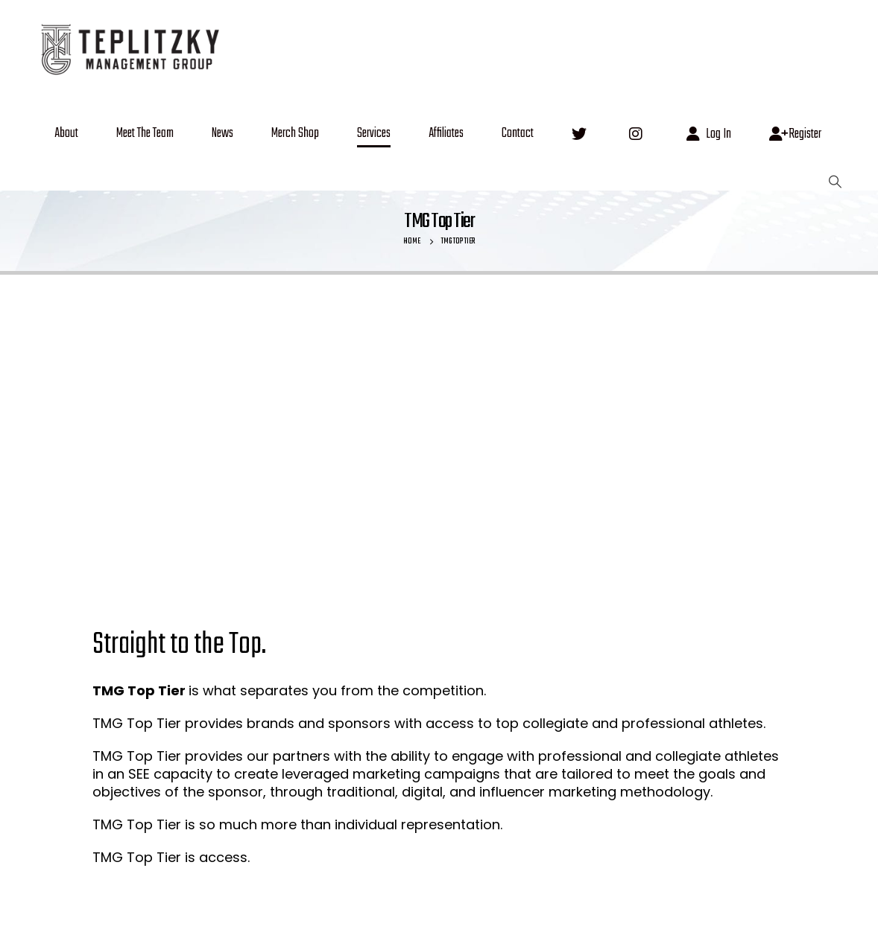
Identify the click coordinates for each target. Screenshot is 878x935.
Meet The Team (145, 133)
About (66, 133)
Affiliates (446, 133)
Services (374, 133)
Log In (708, 134)
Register (795, 134)
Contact (518, 133)
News (222, 133)
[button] (834, 182)
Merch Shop (295, 133)
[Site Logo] (129, 48)
